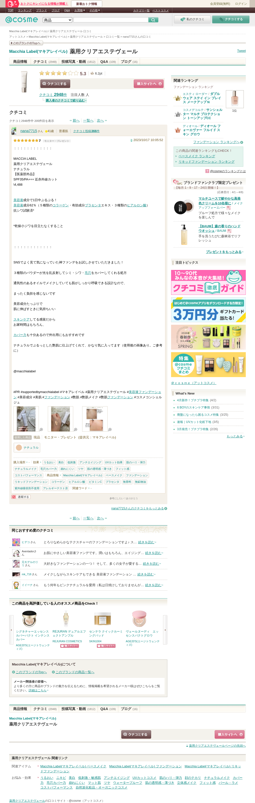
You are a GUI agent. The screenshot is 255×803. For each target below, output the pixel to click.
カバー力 (19, 335)
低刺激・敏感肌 (89, 778)
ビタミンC (95, 481)
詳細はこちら (38, 690)
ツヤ (80, 468)
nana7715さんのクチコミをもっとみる (137, 508)
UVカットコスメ (144, 778)
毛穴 (88, 273)
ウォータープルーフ (127, 783)
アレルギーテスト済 (55, 488)
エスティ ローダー (195, 94)
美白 (61, 462)
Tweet (241, 51)
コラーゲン (61, 205)
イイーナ (27, 584)
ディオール (190, 126)
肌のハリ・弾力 (135, 462)
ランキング (25, 10)
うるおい (49, 462)
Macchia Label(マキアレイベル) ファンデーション (145, 766)
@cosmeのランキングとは (228, 171)
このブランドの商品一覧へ (75, 672)
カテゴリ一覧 (141, 10)
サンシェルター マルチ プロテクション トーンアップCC (202, 114)
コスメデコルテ (193, 110)
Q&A (67, 10)
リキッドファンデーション (31, 481)
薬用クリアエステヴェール (104, 51)
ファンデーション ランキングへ (216, 142)
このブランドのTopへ (31, 672)
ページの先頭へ (217, 745)
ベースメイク (114, 475)
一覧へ (88, 120)
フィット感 (122, 468)
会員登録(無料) (220, 3)
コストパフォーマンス (28, 475)
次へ (100, 120)
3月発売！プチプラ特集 (193, 429)
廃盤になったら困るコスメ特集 (198, 414)
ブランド (41, 10)
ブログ (56, 10)
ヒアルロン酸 (136, 205)
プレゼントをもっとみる (224, 252)
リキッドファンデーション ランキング (207, 161)
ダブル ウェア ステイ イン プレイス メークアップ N (202, 98)
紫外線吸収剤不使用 (27, 488)
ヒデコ (26, 542)
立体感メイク (186, 783)
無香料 (127, 481)
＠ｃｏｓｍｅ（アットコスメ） (193, 383)
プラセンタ (93, 205)
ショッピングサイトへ (149, 84)
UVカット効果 (114, 462)
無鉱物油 (140, 481)
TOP (10, 10)
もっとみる (235, 436)
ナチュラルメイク (26, 468)
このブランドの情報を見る (26, 43)
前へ (76, 120)
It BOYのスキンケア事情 (193, 407)
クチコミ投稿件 (86, 131)
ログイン (241, 3)
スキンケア (21, 319)
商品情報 (20, 62)
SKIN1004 (95, 641)
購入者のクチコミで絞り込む (65, 100)
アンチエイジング (90, 462)
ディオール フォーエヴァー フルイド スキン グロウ (202, 130)
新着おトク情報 (86, 4)
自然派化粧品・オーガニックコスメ (102, 787)
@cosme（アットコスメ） (87, 801)
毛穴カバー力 (48, 468)
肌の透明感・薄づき (99, 468)
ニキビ (61, 778)
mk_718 (26, 574)
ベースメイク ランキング (197, 156)
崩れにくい (67, 468)
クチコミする (55, 84)
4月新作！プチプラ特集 (193, 400)
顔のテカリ (193, 778)
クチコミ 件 (53, 95)
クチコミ (45, 62)
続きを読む (146, 542)
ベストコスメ (160, 10)
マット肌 (94, 783)
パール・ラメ (228, 783)
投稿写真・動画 (78, 62)
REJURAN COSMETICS (67, 641)
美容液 (18, 200)
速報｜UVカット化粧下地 (194, 422)
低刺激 (71, 462)
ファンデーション (57, 397)
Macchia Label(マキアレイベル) (38, 51)
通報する (21, 497)
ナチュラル (27, 447)
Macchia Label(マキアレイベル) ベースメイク (73, 766)
